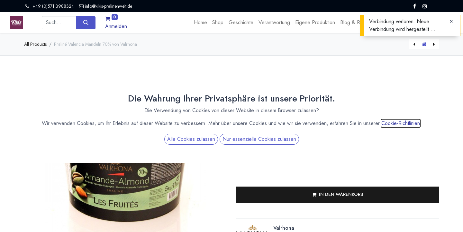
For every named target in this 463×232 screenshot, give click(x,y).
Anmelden (116, 26)
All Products (35, 44)
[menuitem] (200, 22)
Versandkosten (297, 92)
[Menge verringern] (321, 126)
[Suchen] (85, 22)
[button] (337, 195)
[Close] (451, 21)
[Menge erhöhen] (321, 121)
